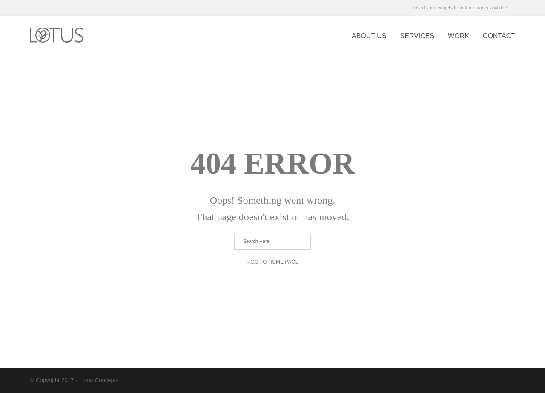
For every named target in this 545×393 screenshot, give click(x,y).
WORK (458, 36)
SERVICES (417, 36)
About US (369, 36)
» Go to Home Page (272, 262)
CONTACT (499, 36)
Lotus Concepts (99, 380)
